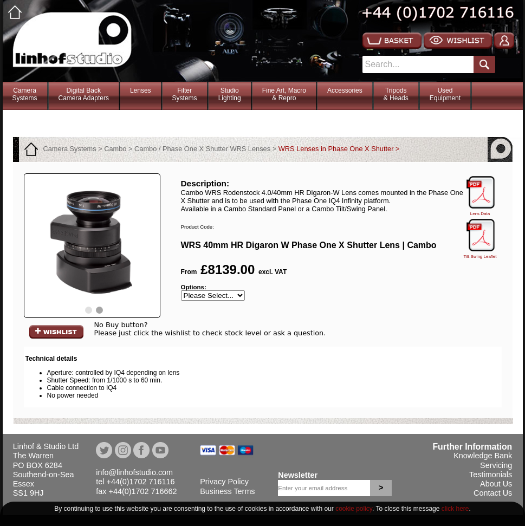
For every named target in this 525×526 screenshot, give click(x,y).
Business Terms (227, 491)
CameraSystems (24, 94)
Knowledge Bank (482, 455)
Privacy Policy (224, 481)
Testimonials (490, 474)
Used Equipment (445, 94)
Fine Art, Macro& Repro (284, 94)
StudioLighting (229, 94)
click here (455, 508)
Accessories (344, 90)
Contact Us (493, 493)
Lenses (140, 90)
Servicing (496, 465)
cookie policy (353, 508)
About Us (496, 483)
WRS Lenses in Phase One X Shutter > (339, 149)
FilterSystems (184, 94)
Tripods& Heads (396, 94)
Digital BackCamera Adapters (84, 94)
